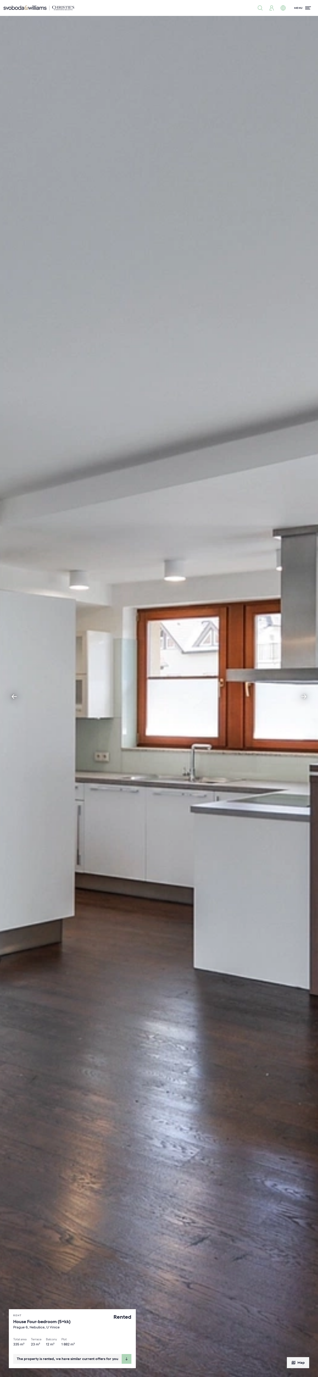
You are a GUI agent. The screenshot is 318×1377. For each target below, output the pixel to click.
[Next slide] (304, 696)
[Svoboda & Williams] (39, 8)
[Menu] (302, 8)
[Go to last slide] (14, 696)
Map (298, 1362)
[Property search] (260, 8)
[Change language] (283, 8)
